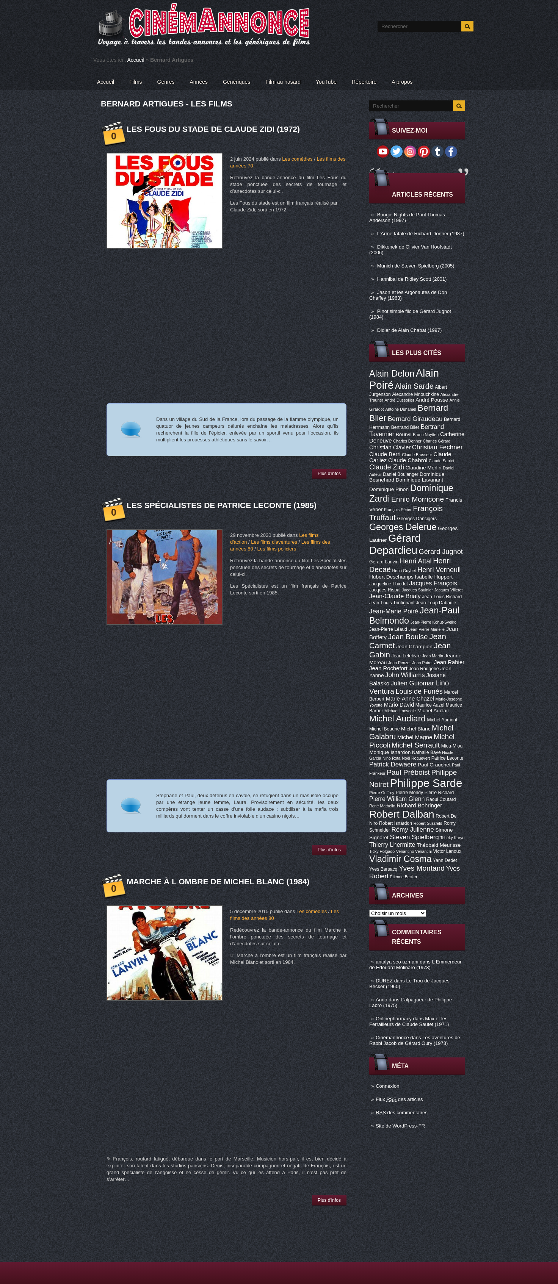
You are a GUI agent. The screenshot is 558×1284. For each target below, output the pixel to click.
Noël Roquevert (416, 758)
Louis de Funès (418, 691)
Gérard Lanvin (383, 562)
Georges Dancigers (417, 518)
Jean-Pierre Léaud (388, 629)
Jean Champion (414, 646)
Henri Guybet (404, 570)
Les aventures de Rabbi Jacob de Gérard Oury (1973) (414, 1040)
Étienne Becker (403, 876)
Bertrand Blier (405, 427)
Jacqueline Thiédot (388, 583)
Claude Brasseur (417, 454)
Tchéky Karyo (452, 837)
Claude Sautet (442, 460)
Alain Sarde (414, 386)
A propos (402, 82)
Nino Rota (391, 758)
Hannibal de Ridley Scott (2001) (412, 279)
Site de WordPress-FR (400, 1126)
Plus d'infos (329, 473)
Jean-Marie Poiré (393, 611)
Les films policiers (276, 549)
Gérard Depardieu (395, 544)
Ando (381, 999)
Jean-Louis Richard (442, 596)
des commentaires (402, 1112)
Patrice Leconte (447, 758)
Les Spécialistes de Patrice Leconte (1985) (222, 505)
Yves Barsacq (383, 869)
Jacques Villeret (448, 590)
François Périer (397, 509)
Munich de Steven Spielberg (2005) (416, 266)
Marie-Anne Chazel (410, 699)
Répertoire (364, 82)
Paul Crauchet (434, 765)
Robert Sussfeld (428, 823)
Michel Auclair (433, 710)
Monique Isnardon (390, 752)
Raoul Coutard (441, 799)
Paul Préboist (408, 772)
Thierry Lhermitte (392, 844)
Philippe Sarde (426, 783)
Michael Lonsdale (400, 710)
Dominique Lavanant (419, 480)
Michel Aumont (442, 720)
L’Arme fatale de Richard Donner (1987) (420, 233)
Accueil (135, 60)
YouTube (326, 82)
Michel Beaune (384, 729)
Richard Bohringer (419, 805)
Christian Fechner (437, 447)
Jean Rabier (449, 662)
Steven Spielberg (414, 837)
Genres (166, 82)
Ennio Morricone (417, 499)
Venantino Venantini (414, 851)
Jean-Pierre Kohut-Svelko (433, 622)
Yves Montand (422, 868)
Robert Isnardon (395, 823)
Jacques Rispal (384, 590)
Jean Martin (432, 656)
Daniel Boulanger (400, 474)
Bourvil (404, 434)
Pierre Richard (439, 792)
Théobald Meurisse (439, 845)
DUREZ (384, 981)
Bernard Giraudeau (415, 418)
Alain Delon (391, 373)
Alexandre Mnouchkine (415, 394)
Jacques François (433, 583)
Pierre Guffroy (381, 792)
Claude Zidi (386, 467)
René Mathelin (382, 806)
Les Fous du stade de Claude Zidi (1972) (213, 129)
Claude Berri (385, 454)
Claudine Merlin (424, 468)
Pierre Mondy (409, 792)
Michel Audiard (397, 718)
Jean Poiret (422, 662)
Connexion (387, 1086)
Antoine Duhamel (400, 409)
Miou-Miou (452, 746)
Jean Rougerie (424, 668)
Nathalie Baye (426, 752)
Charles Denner (407, 441)
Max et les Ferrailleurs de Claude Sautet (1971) (409, 1021)
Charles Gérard (436, 441)
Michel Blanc (415, 729)
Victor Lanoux (447, 851)
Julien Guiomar (412, 683)
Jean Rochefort (388, 668)
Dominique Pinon (389, 489)
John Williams (405, 675)
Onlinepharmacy (394, 1018)
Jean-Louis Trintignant (392, 602)
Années (199, 82)
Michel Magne (415, 737)
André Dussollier (399, 400)
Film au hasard (283, 82)
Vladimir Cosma (400, 859)
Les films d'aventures (274, 542)
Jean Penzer (399, 662)
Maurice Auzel (429, 705)
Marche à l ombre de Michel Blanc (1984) (218, 881)
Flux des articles (399, 1099)
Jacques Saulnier (417, 590)
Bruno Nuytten (426, 434)
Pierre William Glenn (397, 798)
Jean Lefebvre (406, 655)
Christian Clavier (390, 447)
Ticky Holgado (382, 851)
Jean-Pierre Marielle (427, 629)
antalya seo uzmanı (397, 962)
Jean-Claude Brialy (395, 596)
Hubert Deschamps (391, 577)
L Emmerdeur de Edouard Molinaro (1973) (415, 964)
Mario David (399, 705)
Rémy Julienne (412, 829)
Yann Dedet (445, 860)
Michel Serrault (416, 745)
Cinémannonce (392, 1037)
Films (135, 82)
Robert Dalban (401, 814)
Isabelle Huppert (434, 577)
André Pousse (431, 400)
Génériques (236, 82)
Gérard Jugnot (441, 551)
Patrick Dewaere (392, 764)
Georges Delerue (402, 527)
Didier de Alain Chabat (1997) (409, 330)
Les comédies (297, 159)
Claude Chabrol (407, 460)
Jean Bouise (408, 637)
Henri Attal (416, 561)
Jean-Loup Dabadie (436, 602)
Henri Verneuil (439, 570)
